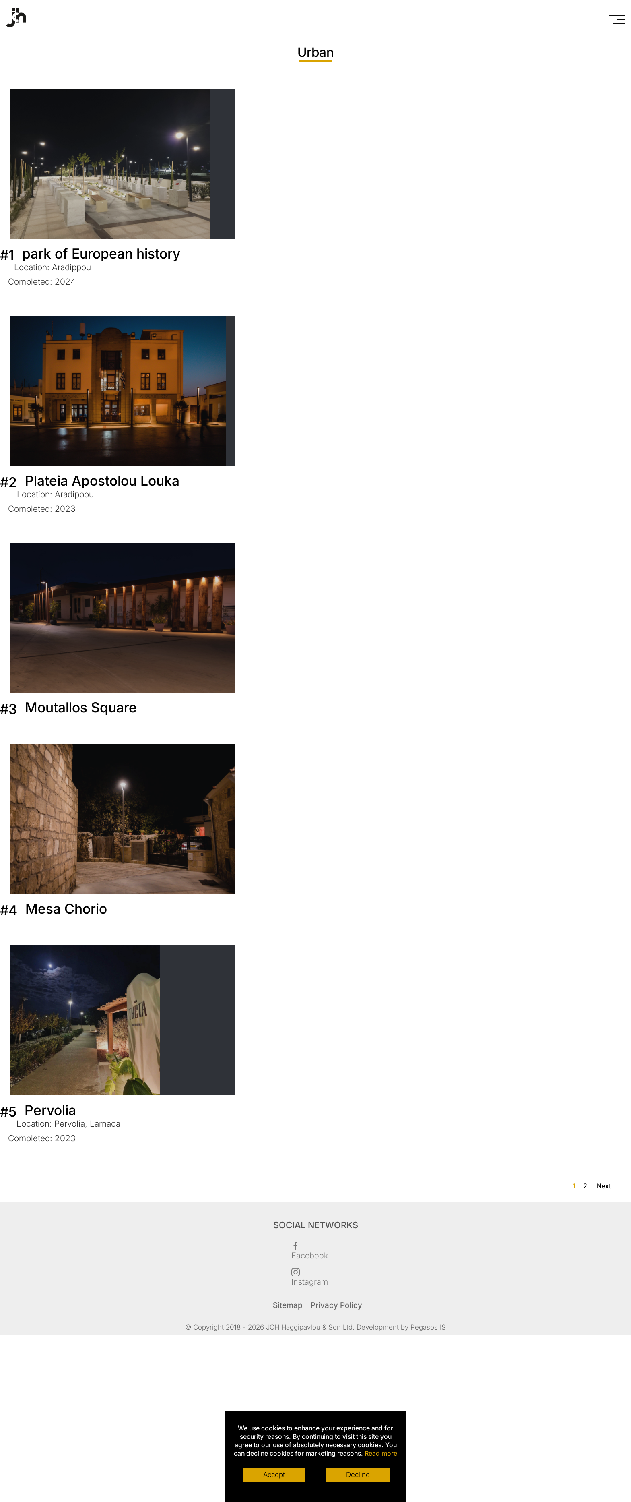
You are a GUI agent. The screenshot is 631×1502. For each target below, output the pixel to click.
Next (604, 1186)
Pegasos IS (428, 1327)
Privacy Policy (336, 1305)
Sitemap (288, 1305)
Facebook (309, 1250)
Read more (381, 1453)
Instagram (309, 1276)
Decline (358, 1475)
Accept (274, 1475)
